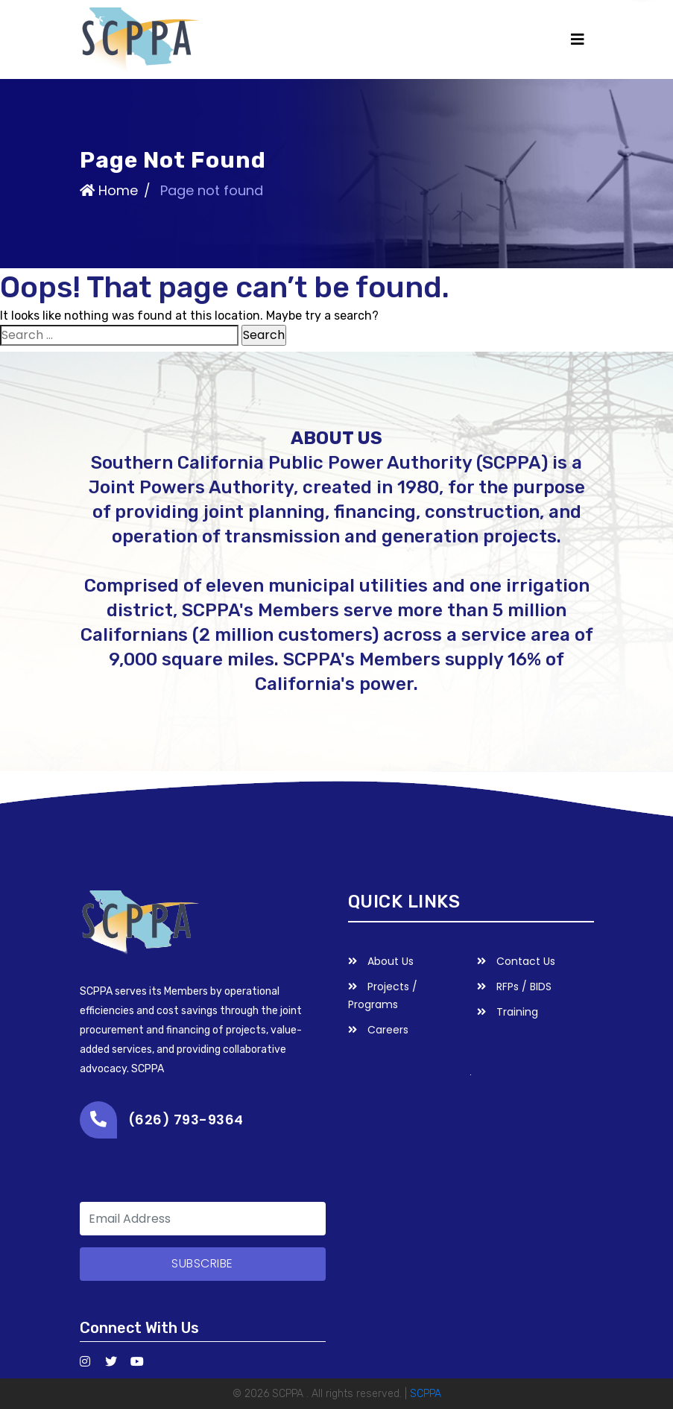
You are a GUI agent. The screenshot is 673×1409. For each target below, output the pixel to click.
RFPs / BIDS (514, 986)
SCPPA (425, 1393)
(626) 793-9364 (186, 1119)
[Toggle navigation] (577, 39)
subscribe (202, 1263)
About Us (381, 961)
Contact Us (516, 961)
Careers (378, 1029)
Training (507, 1011)
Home (109, 189)
